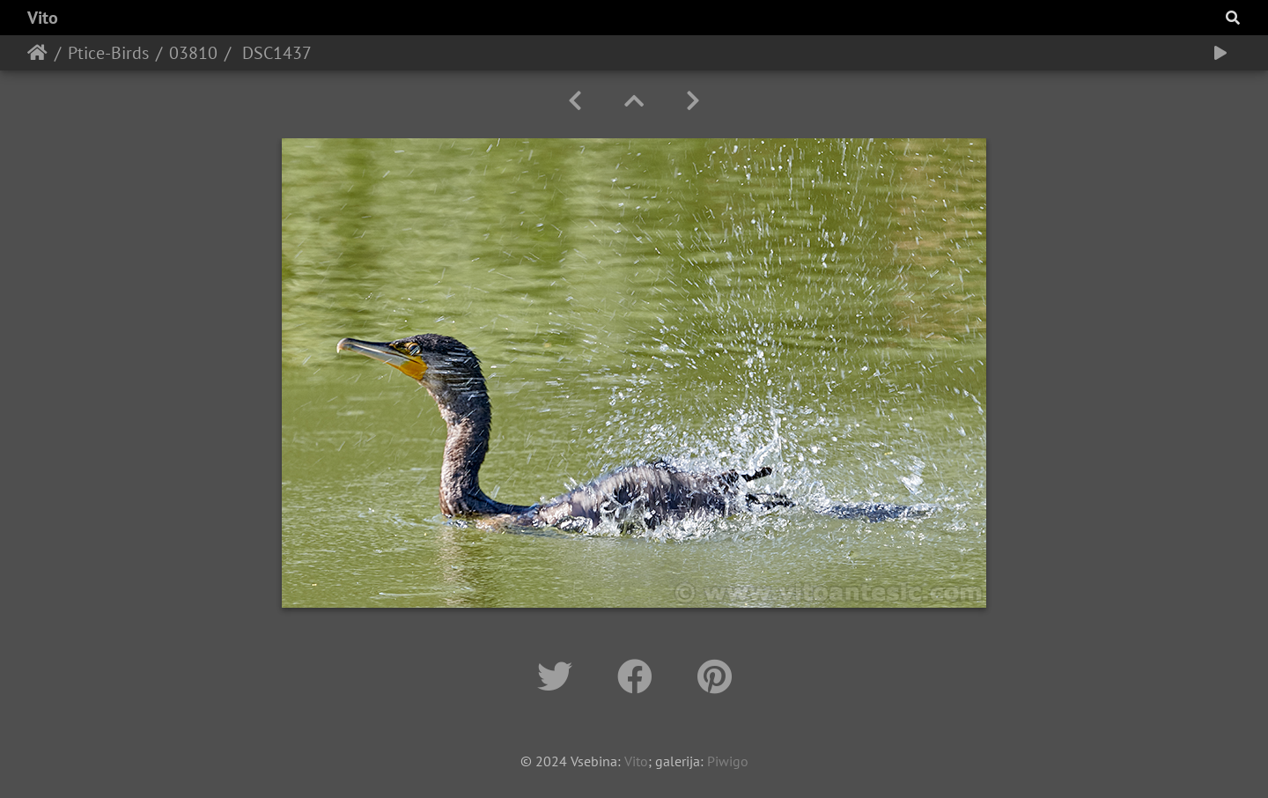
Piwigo (727, 761)
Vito (42, 17)
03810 (193, 52)
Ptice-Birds (108, 52)
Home (37, 53)
